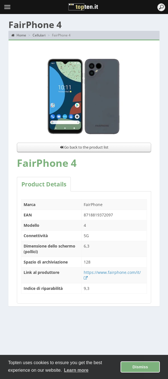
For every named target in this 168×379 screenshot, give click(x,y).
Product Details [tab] (43, 184)
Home (18, 35)
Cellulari (39, 35)
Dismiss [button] (140, 367)
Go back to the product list (84, 147)
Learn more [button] (76, 370)
